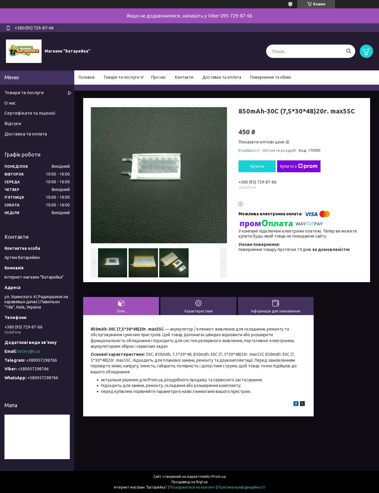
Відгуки (12, 123)
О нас (10, 102)
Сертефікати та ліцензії (29, 113)
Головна (86, 77)
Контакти (184, 77)
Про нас (158, 77)
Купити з (299, 166)
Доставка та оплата (221, 77)
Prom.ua (218, 476)
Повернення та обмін (270, 77)
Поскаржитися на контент (192, 487)
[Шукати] (348, 51)
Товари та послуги (121, 77)
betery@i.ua (29, 351)
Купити (257, 166)
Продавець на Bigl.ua (189, 482)
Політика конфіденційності (241, 487)
